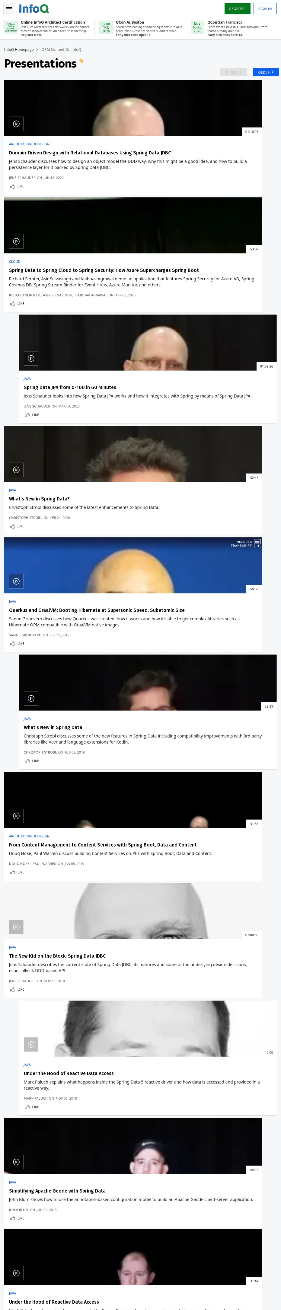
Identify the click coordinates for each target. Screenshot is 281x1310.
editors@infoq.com (144, 1281)
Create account (24, 1037)
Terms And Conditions (236, 1290)
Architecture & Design (31, 148)
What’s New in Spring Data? (41, 322)
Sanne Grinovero (118, 383)
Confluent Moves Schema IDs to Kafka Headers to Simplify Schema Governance (152, 768)
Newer (229, 73)
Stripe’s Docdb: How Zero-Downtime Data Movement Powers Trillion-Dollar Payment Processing (153, 810)
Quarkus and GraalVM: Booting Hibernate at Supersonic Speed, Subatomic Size (137, 328)
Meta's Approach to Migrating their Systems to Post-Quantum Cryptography (155, 788)
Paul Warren (46, 527)
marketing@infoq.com (25, 1297)
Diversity (17, 1134)
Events (15, 1067)
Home (14, 1027)
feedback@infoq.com (24, 1281)
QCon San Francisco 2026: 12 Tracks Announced (45, 768)
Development (28, 751)
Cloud (107, 148)
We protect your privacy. (30, 996)
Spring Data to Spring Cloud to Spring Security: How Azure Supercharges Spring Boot (136, 162)
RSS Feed (84, 62)
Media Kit (17, 1115)
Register (235, 7)
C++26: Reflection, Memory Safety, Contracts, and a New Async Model (54, 812)
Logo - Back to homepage (36, 6)
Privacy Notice (202, 1290)
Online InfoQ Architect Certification (166, 1040)
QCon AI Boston (169, 1059)
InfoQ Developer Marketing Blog (39, 1125)
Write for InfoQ (23, 1076)
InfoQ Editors (21, 1086)
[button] (57, 984)
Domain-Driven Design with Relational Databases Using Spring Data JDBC (41, 162)
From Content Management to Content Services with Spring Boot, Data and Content (44, 484)
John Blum (20, 669)
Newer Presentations (34, 702)
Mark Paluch (206, 527)
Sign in (263, 7)
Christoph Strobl (27, 383)
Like (22, 235)
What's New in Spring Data (223, 322)
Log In (15, 1047)
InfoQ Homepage (21, 48)
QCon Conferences (26, 1057)
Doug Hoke (21, 527)
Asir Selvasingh (150, 217)
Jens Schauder (24, 227)
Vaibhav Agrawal (117, 222)
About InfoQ (20, 1096)
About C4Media (23, 1105)
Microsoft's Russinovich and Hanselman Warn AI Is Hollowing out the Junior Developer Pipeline (49, 790)
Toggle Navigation (11, 7)
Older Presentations (246, 702)
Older (260, 73)
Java (197, 148)
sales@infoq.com (81, 1281)
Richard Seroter (117, 217)
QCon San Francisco (173, 1098)
